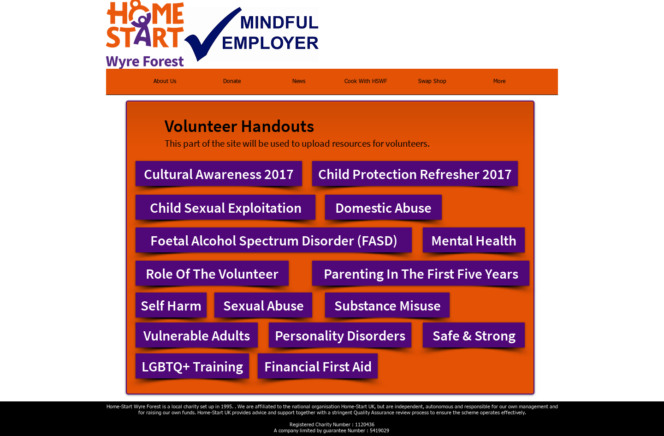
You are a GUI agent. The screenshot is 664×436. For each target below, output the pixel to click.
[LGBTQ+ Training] (192, 365)
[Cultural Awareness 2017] (219, 173)
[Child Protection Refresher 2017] (415, 173)
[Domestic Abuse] (383, 207)
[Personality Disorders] (340, 335)
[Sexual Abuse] (263, 305)
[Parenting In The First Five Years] (420, 273)
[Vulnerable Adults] (197, 335)
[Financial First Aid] (318, 365)
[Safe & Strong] (474, 335)
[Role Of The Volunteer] (212, 273)
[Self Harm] (171, 305)
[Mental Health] (474, 239)
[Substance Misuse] (387, 305)
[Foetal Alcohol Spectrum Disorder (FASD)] (274, 239)
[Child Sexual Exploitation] (225, 207)
